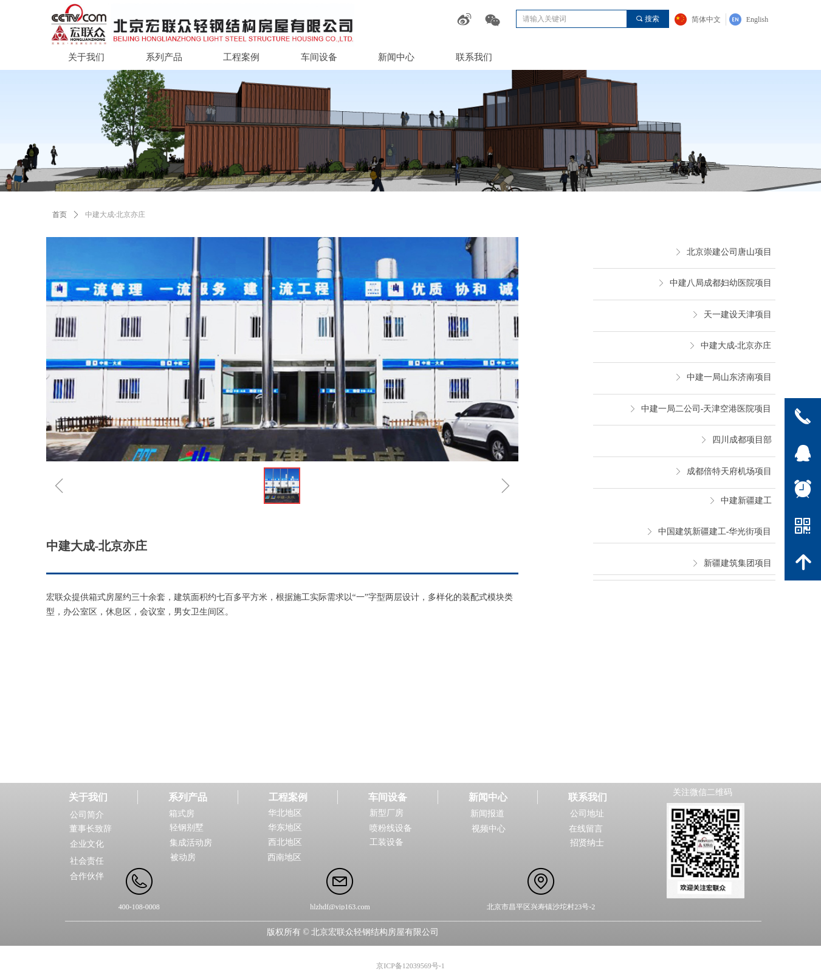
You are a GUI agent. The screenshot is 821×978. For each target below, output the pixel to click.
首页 (59, 214)
